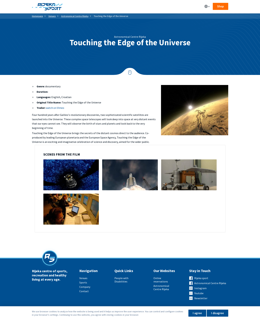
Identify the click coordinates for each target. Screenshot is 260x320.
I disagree (217, 313)
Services (89, 6)
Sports (104, 6)
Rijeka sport (201, 278)
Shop (220, 6)
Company (84, 286)
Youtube (199, 293)
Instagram (200, 288)
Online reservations (160, 279)
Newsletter (200, 298)
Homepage (37, 16)
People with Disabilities (121, 279)
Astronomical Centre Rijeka (74, 16)
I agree (197, 313)
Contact (135, 6)
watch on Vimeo (55, 107)
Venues (74, 6)
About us (119, 6)
